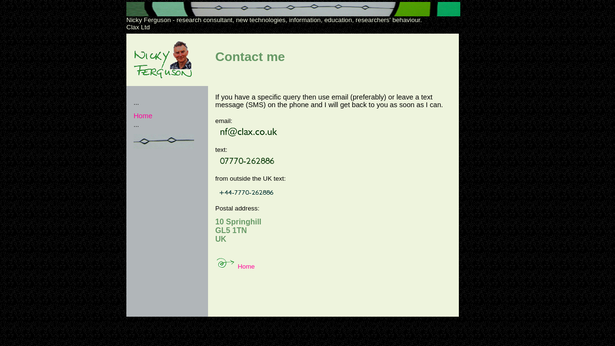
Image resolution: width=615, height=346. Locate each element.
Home (143, 116)
